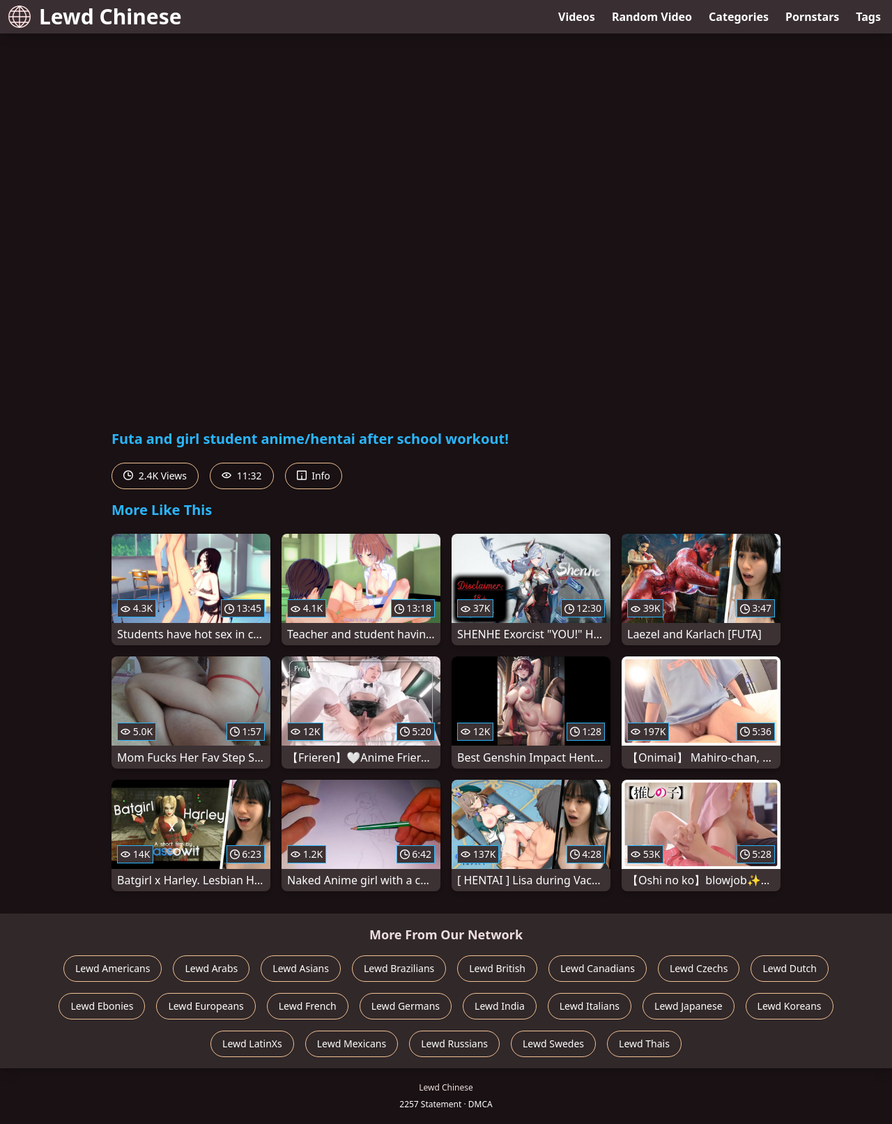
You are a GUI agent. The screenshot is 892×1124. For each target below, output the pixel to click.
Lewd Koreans (790, 1006)
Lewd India (500, 1006)
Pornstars (812, 16)
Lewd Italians (590, 1006)
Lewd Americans (112, 968)
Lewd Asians (300, 968)
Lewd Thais (644, 1043)
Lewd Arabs (211, 968)
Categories (739, 16)
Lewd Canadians (597, 968)
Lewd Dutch (789, 968)
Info (313, 475)
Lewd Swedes (553, 1043)
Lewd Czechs (699, 968)
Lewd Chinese (95, 16)
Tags (868, 16)
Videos (576, 16)
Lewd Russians (454, 1043)
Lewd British (497, 968)
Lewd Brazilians (399, 968)
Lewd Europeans (205, 1006)
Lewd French (308, 1006)
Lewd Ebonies (101, 1006)
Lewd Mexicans (351, 1043)
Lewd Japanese (688, 1006)
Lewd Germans (405, 1006)
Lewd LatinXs (252, 1043)
